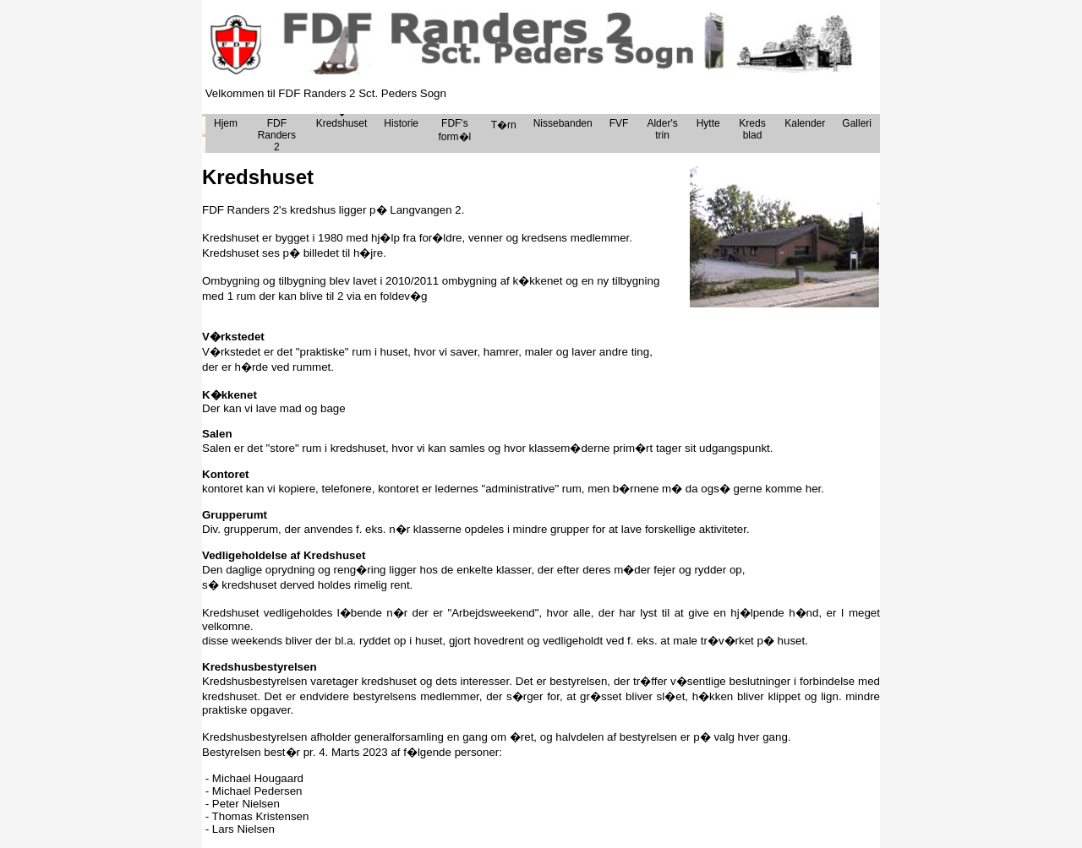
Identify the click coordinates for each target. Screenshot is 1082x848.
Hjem (226, 123)
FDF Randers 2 (277, 135)
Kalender (804, 123)
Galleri (857, 123)
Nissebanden (563, 123)
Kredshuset (342, 123)
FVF (619, 123)
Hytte (708, 123)
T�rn (503, 125)
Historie (401, 123)
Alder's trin (662, 129)
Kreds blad (752, 129)
